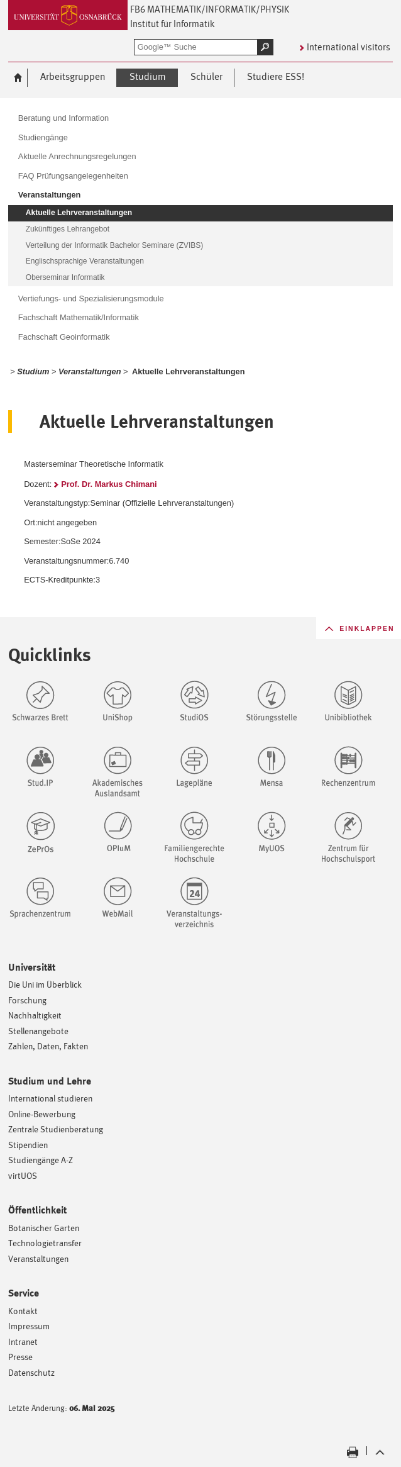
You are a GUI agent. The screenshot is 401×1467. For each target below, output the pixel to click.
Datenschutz (31, 1372)
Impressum (29, 1325)
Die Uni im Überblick (45, 984)
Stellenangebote (38, 1030)
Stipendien (28, 1144)
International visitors (348, 47)
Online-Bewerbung (41, 1113)
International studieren (50, 1098)
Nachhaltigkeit (35, 1015)
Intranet (23, 1341)
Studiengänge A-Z (40, 1159)
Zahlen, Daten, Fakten (48, 1045)
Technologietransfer (45, 1242)
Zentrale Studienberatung (55, 1129)
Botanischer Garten (43, 1227)
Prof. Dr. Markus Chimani (109, 484)
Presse (20, 1356)
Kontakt (23, 1310)
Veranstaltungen (38, 1258)
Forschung (27, 1000)
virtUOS (22, 1175)
